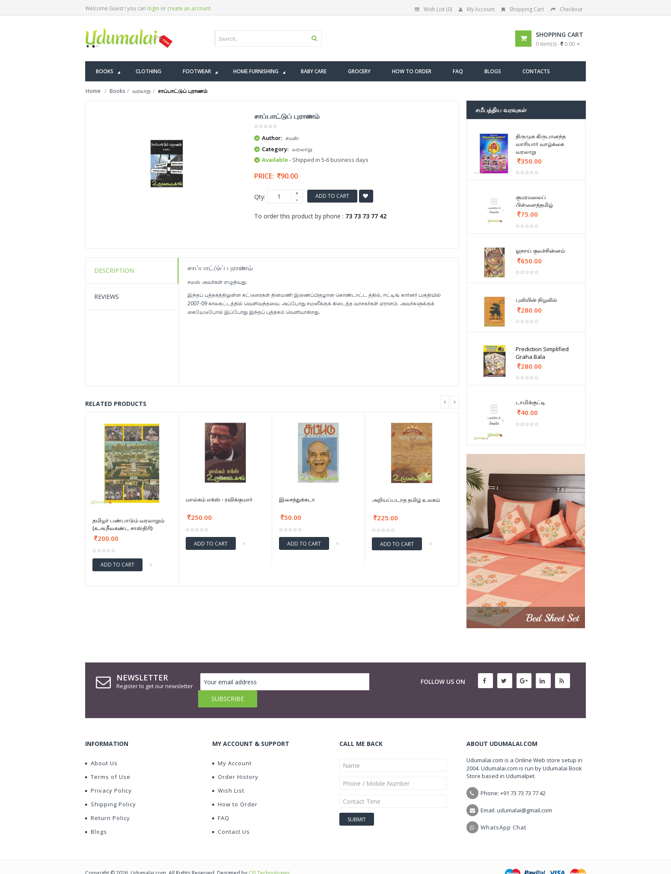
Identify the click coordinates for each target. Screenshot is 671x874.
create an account (189, 8)
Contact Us (231, 814)
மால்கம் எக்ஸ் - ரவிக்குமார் (219, 499)
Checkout (566, 9)
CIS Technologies (269, 855)
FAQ (220, 801)
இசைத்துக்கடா (297, 499)
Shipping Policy (110, 787)
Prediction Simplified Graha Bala (542, 353)
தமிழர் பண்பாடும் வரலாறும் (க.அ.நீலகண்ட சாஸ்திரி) (128, 524)
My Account (477, 9)
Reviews (106, 296)
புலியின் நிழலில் (536, 300)
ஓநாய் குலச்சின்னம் (540, 250)
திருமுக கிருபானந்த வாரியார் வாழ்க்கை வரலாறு (541, 143)
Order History (235, 760)
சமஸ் (292, 138)
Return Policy (107, 801)
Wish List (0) (433, 9)
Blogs (96, 814)
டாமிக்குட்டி (530, 402)
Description (114, 270)
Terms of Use (108, 760)
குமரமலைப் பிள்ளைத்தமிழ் (534, 201)
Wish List (228, 773)
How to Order (235, 787)
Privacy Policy (108, 773)
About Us (101, 746)
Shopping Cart (523, 9)
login (153, 8)
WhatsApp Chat (503, 810)
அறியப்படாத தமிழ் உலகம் (406, 500)
